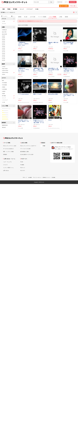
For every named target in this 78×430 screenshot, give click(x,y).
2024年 (3, 39)
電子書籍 (15, 9)
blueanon (50, 102)
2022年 (3, 43)
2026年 (3, 36)
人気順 (60, 16)
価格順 (66, 16)
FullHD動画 (4, 89)
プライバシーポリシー (37, 177)
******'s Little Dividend (23, 94)
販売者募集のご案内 (24, 151)
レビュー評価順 (52, 16)
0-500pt (3, 66)
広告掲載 (53, 177)
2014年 (3, 56)
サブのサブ (21, 50)
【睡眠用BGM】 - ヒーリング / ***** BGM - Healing (23, 70)
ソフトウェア (29, 9)
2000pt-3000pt (8, 72)
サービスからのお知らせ (8, 148)
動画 (4, 9)
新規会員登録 (72, 2)
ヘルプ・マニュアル (7, 161)
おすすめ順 (32, 16)
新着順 (19, 16)
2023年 (3, 41)
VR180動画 (4, 82)
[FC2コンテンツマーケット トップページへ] (13, 138)
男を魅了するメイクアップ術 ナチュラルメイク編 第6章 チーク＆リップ (38, 121)
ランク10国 (66, 50)
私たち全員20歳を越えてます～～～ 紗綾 (68, 43)
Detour (50, 120)
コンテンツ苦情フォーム (8, 167)
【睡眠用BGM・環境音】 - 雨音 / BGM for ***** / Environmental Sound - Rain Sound (38, 70)
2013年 (3, 58)
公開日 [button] (8, 27)
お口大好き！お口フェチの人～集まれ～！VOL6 (68, 95)
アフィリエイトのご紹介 (25, 148)
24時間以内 (4, 29)
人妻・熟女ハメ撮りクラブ (38, 102)
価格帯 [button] (8, 64)
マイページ (59, 2)
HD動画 (3, 91)
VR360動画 (4, 84)
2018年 (8, 50)
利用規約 (5, 154)
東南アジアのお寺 (37, 94)
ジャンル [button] (8, 18)
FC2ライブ (22, 167)
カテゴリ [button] (8, 78)
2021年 (3, 44)
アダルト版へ (73, 5)
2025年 (3, 37)
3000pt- (3, 74)
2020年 (3, 46)
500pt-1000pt (5, 68)
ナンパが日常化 (51, 76)
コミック (22, 9)
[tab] (48, 16)
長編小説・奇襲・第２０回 (53, 43)
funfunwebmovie (67, 76)
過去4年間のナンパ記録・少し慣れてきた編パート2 (53, 70)
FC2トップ (25, 177)
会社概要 (30, 177)
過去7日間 (4, 32)
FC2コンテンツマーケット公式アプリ (28, 145)
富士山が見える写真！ (53, 94)
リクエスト (5, 164)
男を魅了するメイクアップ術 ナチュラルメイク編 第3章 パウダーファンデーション (68, 70)
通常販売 (4, 127)
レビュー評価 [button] (8, 106)
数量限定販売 (5, 125)
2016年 (3, 53)
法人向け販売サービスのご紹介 (26, 154)
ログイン (66, 2)
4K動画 (3, 87)
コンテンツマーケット (18, 2)
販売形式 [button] (8, 122)
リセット (13, 16)
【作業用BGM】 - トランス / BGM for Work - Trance (23, 44)
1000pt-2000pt (5, 70)
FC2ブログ (22, 170)
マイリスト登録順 (42, 16)
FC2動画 (22, 164)
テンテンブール (51, 50)
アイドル (4, 23)
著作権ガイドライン (46, 177)
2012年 (3, 60)
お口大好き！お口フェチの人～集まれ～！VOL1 (23, 121)
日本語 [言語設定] (44, 145)
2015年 (3, 55)
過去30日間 (4, 34)
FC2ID (21, 161)
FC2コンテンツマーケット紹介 (9, 145)
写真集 (8, 9)
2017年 (3, 51)
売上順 (25, 16)
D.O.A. (34, 42)
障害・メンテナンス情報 (8, 151)
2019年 (3, 48)
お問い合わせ (6, 170)
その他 (36, 9)
